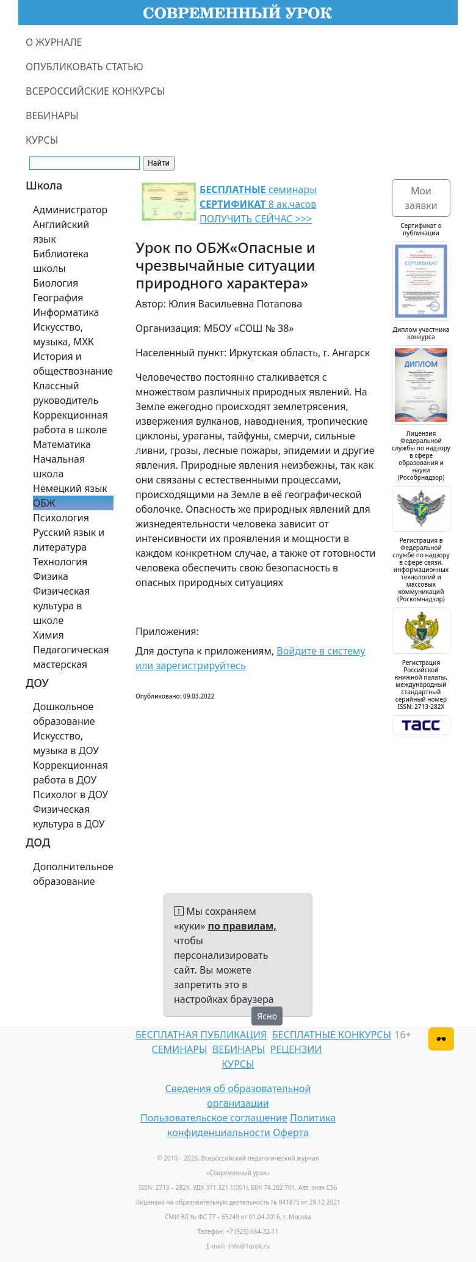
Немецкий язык (70, 488)
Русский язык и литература (68, 540)
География (58, 297)
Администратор (70, 209)
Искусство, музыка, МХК (63, 334)
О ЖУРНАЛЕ (54, 42)
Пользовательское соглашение (213, 1117)
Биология (55, 283)
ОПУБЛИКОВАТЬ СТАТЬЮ (84, 66)
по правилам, (242, 926)
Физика (50, 576)
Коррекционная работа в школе (70, 422)
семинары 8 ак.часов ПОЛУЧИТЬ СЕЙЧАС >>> (258, 204)
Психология (61, 517)
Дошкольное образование (64, 714)
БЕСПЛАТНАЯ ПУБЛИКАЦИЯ (201, 1034)
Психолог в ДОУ (70, 794)
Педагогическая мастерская (71, 657)
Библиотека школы (60, 261)
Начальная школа (59, 466)
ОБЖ (44, 503)
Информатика (66, 312)
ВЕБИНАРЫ (52, 115)
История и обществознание (73, 364)
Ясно (267, 1016)
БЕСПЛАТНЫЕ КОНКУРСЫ (331, 1034)
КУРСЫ (42, 140)
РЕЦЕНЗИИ (296, 1049)
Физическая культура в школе (61, 605)
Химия (48, 635)
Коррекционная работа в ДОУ (70, 772)
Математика (62, 444)
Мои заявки (421, 198)
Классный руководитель (65, 393)
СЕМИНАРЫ (179, 1049)
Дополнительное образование (73, 874)
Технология (60, 561)
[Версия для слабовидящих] (441, 1039)
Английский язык (61, 232)
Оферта (291, 1132)
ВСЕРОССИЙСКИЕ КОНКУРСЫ (95, 91)
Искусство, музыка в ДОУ (66, 743)
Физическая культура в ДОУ (69, 816)
